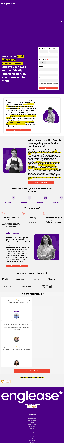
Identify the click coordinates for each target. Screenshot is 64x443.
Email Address (43, 54)
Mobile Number (43, 59)
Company (41, 72)
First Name (42, 48)
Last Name (52, 48)
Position (41, 66)
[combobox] (42, 62)
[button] (62, 22)
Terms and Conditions (45, 84)
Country (41, 77)
